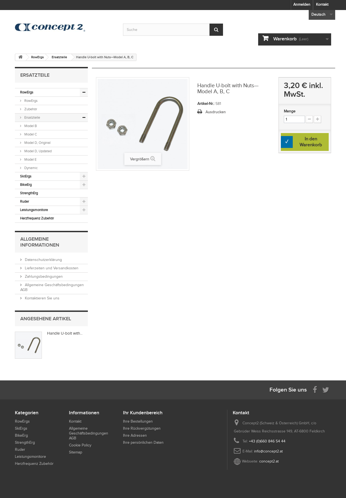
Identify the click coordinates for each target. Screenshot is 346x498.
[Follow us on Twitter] (325, 389)
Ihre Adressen (135, 436)
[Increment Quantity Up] (317, 119)
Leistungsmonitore (34, 210)
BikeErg (26, 185)
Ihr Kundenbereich (142, 412)
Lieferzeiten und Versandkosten (51, 268)
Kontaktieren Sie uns (41, 298)
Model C (30, 134)
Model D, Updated (38, 151)
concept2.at (269, 461)
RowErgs (26, 92)
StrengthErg (29, 193)
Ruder (24, 201)
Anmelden (301, 4)
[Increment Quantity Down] (309, 119)
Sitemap (75, 452)
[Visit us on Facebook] (315, 389)
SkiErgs (25, 176)
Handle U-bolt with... (64, 333)
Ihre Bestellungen (138, 421)
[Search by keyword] (173, 30)
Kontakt (322, 4)
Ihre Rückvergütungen (142, 428)
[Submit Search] (216, 30)
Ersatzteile (32, 117)
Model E (30, 159)
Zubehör (30, 109)
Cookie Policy (80, 445)
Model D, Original (37, 143)
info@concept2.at (268, 451)
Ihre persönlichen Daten (143, 443)
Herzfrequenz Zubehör (37, 218)
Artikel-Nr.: (205, 104)
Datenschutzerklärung (43, 260)
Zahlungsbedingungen (43, 276)
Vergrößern (139, 159)
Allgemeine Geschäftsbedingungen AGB (88, 433)
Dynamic (31, 168)
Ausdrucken (215, 112)
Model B (30, 126)
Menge (289, 111)
